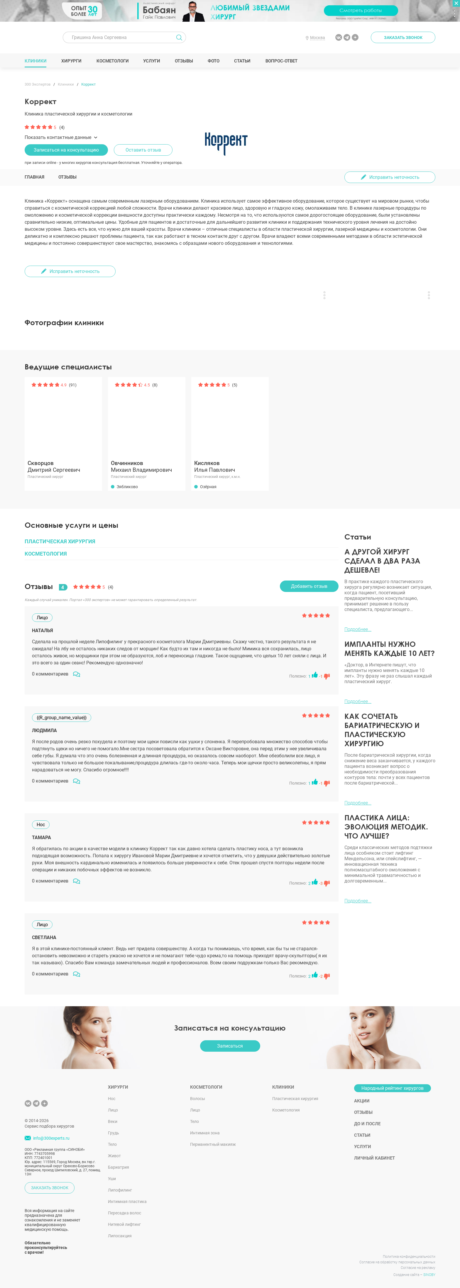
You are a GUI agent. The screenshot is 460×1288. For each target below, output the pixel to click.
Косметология (286, 1110)
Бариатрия (118, 1167)
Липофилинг (120, 1190)
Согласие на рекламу (418, 1268)
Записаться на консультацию (66, 150)
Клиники (36, 61)
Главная (34, 177)
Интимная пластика (127, 1201)
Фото (213, 61)
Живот (114, 1155)
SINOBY (429, 1275)
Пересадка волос (124, 1213)
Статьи (242, 61)
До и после (367, 1123)
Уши (112, 1178)
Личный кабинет (374, 1158)
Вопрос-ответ (281, 61)
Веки (112, 1121)
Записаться (230, 1046)
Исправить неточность (394, 177)
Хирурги (72, 61)
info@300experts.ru (51, 1138)
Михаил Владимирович (146, 466)
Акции (362, 1101)
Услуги (151, 61)
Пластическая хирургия (295, 1098)
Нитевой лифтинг (124, 1224)
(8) (155, 385)
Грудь (113, 1133)
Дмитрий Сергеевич (63, 466)
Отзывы (184, 61)
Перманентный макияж (213, 1144)
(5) (234, 385)
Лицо (113, 1110)
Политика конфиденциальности (409, 1257)
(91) (73, 385)
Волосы (197, 1098)
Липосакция (120, 1235)
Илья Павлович (230, 466)
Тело (112, 1144)
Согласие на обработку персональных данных (397, 1262)
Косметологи (112, 61)
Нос (111, 1098)
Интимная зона (205, 1133)
